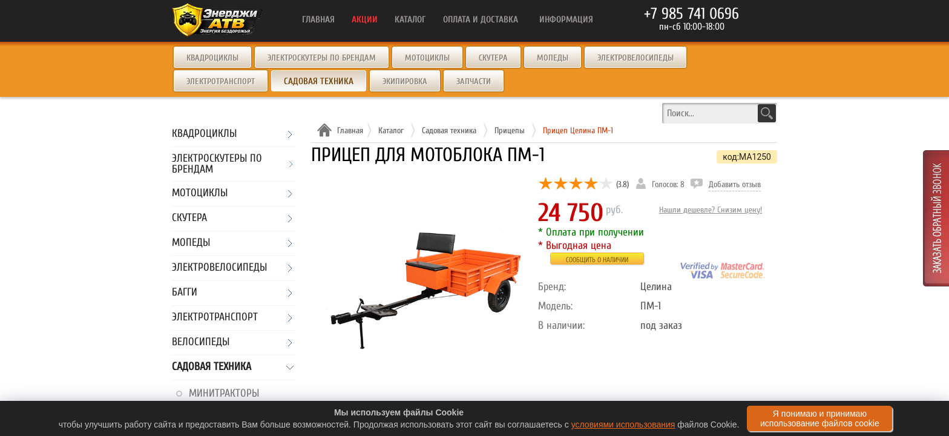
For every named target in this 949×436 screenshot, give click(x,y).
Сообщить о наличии (597, 260)
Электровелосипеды (635, 58)
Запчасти (473, 81)
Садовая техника (211, 367)
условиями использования (623, 424)
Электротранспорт (220, 81)
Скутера (493, 58)
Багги (184, 293)
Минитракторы (224, 393)
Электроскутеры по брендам (322, 58)
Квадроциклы (212, 58)
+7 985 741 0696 (691, 14)
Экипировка (405, 81)
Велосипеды (200, 342)
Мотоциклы (427, 58)
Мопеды (552, 58)
